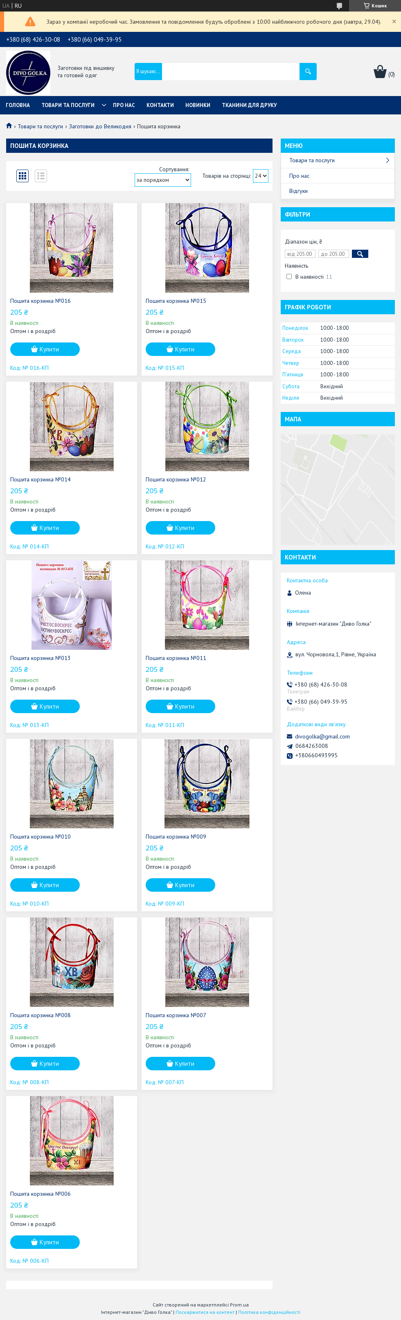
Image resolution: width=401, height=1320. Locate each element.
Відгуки (298, 191)
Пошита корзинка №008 (40, 1015)
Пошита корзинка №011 (176, 658)
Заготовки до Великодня (100, 126)
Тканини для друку (249, 105)
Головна (18, 105)
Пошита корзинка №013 (40, 658)
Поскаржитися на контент (205, 1312)
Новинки (197, 105)
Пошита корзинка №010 (40, 836)
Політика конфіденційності (269, 1312)
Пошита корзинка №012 (176, 479)
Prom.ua (239, 1305)
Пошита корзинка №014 (40, 479)
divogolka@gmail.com (322, 736)
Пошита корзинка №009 (176, 836)
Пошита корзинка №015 (176, 300)
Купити (49, 349)
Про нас (124, 105)
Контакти (160, 105)
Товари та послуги (68, 105)
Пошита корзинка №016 (40, 300)
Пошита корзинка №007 (176, 1015)
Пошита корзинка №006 (40, 1193)
